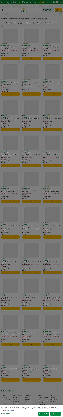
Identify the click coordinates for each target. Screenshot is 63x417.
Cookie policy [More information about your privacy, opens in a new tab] (10, 410)
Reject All (55, 413)
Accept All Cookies (43, 413)
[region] (31, 411)
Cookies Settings (5, 413)
